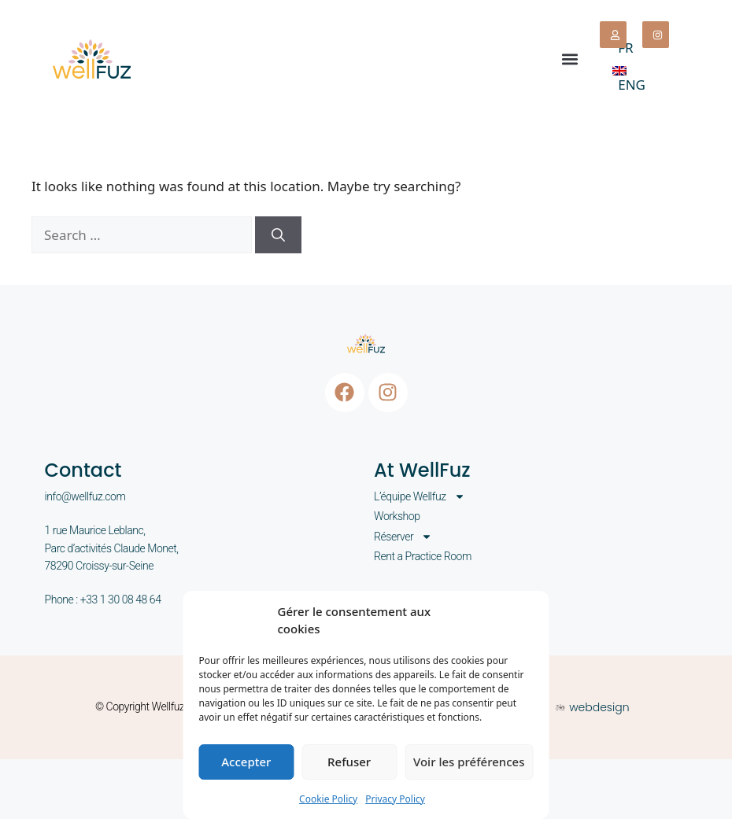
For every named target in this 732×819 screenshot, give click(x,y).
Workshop (397, 516)
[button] (569, 59)
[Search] (278, 235)
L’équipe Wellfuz (419, 496)
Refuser (349, 761)
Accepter (246, 761)
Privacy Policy (395, 799)
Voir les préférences (468, 761)
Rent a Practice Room (422, 556)
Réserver (403, 536)
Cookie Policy (328, 799)
